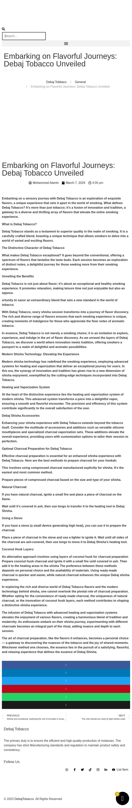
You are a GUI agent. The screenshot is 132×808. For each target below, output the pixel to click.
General (80, 82)
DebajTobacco (24, 799)
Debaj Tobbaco (56, 82)
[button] (66, 43)
